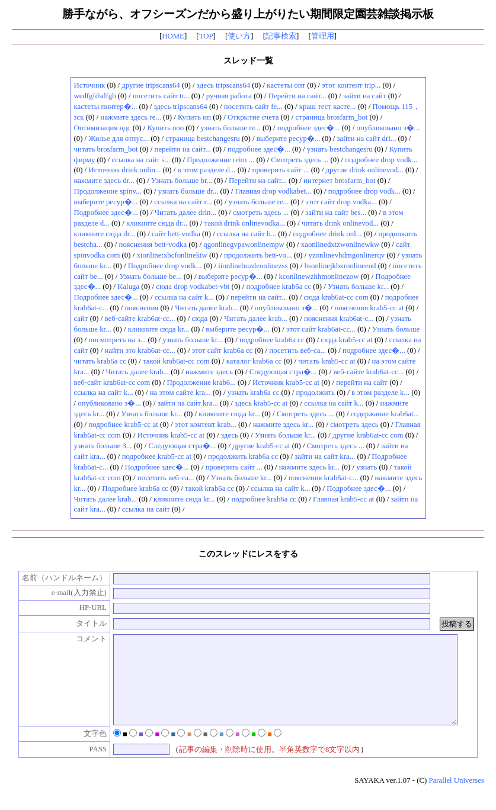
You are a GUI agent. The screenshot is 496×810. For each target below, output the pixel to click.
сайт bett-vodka (176, 234)
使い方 (239, 36)
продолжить (315, 392)
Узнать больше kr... (358, 286)
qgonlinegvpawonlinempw (243, 244)
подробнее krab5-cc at (123, 424)
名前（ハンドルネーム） (57, 578)
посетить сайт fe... (253, 106)
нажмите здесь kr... (283, 424)
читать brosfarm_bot (106, 149)
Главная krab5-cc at (343, 499)
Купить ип (194, 117)
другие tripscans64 (150, 85)
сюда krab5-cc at (347, 340)
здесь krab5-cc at (261, 403)
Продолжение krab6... (201, 382)
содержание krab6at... (385, 414)
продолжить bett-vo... (258, 255)
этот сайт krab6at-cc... (321, 329)
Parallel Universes (456, 798)
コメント (84, 639)
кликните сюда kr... (158, 329)
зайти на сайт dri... (366, 138)
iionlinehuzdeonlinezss (252, 266)
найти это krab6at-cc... (140, 350)
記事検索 (280, 36)
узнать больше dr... (188, 191)
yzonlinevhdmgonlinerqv (347, 255)
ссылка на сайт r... (183, 202)
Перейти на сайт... (297, 96)
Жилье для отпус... (118, 138)
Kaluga (128, 286)
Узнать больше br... (181, 180)
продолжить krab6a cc (243, 456)
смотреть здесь (354, 424)
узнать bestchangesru (340, 149)
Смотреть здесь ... (299, 160)
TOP (206, 36)
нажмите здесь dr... (104, 180)
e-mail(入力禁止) (72, 593)
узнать (366, 467)
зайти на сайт (364, 96)
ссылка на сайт (146, 509)
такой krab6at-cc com (176, 361)
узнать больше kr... (192, 340)
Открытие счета (253, 117)
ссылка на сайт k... (184, 297)
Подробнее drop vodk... (164, 266)
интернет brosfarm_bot (339, 180)
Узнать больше (396, 329)
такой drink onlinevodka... (244, 223)
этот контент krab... (205, 424)
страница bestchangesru (202, 138)
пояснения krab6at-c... (339, 318)
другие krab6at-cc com (367, 435)
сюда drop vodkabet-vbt (192, 286)
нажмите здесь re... (131, 117)
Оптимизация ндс (102, 128)
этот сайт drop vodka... (341, 202)
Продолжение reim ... (220, 160)
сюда (199, 318)
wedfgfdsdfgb (95, 96)
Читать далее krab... (206, 308)
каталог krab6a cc (254, 361)
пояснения (142, 308)
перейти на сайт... (183, 149)
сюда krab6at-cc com (335, 297)
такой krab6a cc (209, 488)
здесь (229, 435)
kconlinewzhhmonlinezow (319, 276)
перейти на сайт (362, 382)
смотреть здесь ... (261, 212)
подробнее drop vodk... (381, 160)
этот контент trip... (351, 85)
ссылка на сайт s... (140, 160)
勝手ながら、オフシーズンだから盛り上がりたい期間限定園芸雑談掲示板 (248, 14)
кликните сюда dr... (156, 223)
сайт (81, 318)
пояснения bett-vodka (153, 244)
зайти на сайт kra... (188, 403)
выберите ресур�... (289, 138)
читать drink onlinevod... (340, 223)
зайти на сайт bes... (335, 212)
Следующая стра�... (283, 372)
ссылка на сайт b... (246, 234)
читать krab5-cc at (326, 361)
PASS (91, 767)
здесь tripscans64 (223, 85)
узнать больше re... (230, 128)
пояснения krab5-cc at (369, 308)
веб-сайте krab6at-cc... (140, 318)
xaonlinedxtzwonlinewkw (340, 244)
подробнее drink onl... (327, 234)
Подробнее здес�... (106, 212)
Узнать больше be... (150, 276)
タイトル (84, 623)
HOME (173, 36)
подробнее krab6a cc (279, 286)
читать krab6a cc (100, 361)
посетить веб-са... (297, 350)
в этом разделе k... (380, 392)
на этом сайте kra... (180, 392)
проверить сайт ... (280, 170)
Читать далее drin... (185, 212)
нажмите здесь (209, 372)
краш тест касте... (327, 106)
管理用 (322, 36)
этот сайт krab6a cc (222, 350)
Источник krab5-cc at (285, 382)
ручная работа (229, 96)
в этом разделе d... (207, 170)
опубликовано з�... (388, 128)
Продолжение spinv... (108, 191)
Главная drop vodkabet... (273, 191)
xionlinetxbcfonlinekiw (171, 255)
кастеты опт (286, 85)
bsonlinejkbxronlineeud (340, 266)
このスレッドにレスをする (248, 553)
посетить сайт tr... (161, 96)
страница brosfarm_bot (332, 117)
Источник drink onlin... (124, 170)
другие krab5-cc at (261, 446)
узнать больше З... (103, 446)
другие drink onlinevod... (365, 170)
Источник (89, 85)
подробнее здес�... (308, 128)
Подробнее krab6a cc (135, 488)
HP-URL (86, 607)
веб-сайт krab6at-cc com (112, 382)
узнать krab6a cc (254, 392)
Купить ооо (166, 128)
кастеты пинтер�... (105, 106)
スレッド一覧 (248, 60)
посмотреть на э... (117, 340)
